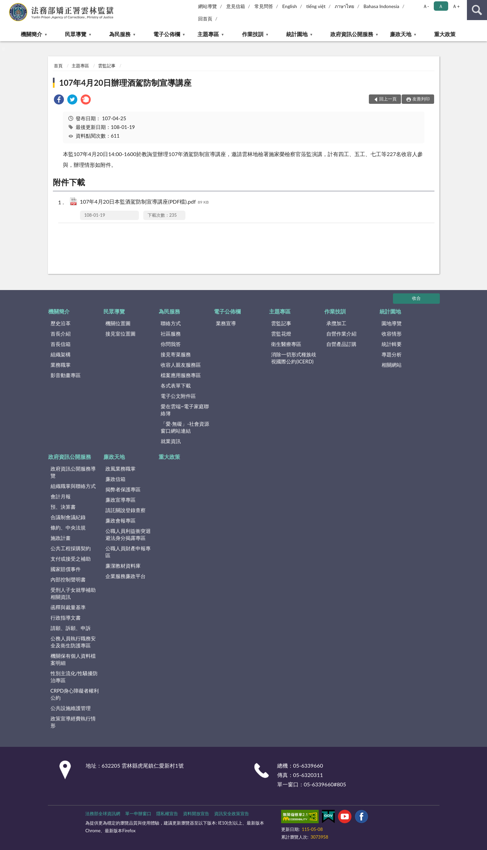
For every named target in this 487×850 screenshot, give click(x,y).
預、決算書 (63, 507)
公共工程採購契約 (71, 548)
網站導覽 (207, 6)
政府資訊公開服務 (351, 34)
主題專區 (208, 34)
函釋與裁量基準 (68, 607)
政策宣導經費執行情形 (73, 721)
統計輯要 (392, 344)
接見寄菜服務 (176, 354)
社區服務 (171, 334)
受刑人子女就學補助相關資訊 (73, 593)
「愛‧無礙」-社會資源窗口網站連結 (185, 427)
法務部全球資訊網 (102, 813)
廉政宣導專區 (120, 500)
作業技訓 (252, 34)
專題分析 (392, 354)
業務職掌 (61, 365)
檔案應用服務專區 (181, 375)
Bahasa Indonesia (381, 6)
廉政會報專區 (120, 520)
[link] (59, 100)
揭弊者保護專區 (123, 489)
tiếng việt (316, 6)
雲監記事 (106, 65)
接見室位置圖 (120, 334)
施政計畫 (61, 538)
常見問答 (263, 6)
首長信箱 (61, 344)
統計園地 (297, 34)
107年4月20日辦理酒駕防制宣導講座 (125, 82)
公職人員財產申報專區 (128, 551)
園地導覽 (392, 323)
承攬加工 (336, 323)
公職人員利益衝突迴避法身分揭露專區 (128, 534)
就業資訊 (171, 441)
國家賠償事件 (66, 569)
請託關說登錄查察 (125, 510)
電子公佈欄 (166, 34)
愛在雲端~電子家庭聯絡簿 (185, 409)
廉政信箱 (115, 479)
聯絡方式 (171, 323)
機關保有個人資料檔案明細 (73, 659)
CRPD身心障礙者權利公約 (75, 694)
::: (5, 5)
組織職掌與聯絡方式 (73, 486)
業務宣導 (226, 323)
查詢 (477, 10)
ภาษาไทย (344, 6)
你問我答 (171, 344)
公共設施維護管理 (71, 708)
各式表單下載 (176, 385)
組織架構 (61, 354)
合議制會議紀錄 (68, 517)
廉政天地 (400, 34)
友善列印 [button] (421, 98)
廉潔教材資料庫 (123, 566)
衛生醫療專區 (286, 344)
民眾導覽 (75, 34)
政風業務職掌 (120, 469)
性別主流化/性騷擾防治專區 (74, 676)
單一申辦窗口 (138, 813)
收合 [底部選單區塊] (416, 298)
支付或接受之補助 (71, 559)
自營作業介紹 (341, 334)
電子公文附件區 (178, 396)
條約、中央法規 (68, 527)
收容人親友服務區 (181, 365)
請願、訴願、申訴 (71, 628)
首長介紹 (61, 334)
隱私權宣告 (167, 813)
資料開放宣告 (196, 813)
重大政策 (445, 34)
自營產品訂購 (341, 344)
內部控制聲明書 (68, 579)
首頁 (58, 65)
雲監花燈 (281, 334)
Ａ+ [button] (456, 6)
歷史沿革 (61, 323)
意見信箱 (235, 6)
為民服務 (120, 34)
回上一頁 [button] (388, 98)
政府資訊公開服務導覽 (73, 472)
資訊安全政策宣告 (231, 813)
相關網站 (392, 365)
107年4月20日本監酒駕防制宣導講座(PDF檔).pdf (144, 202)
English (289, 6)
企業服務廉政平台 (125, 576)
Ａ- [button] (426, 6)
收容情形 (392, 334)
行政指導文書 (66, 618)
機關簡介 (31, 34)
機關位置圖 (118, 323)
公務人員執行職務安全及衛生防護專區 (73, 641)
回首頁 (205, 18)
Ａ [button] (440, 6)
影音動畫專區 (66, 375)
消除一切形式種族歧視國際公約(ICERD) (293, 357)
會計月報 (61, 496)
